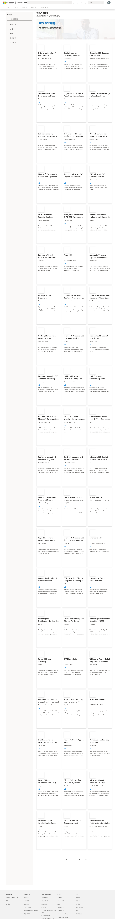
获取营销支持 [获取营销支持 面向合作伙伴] (44, 904)
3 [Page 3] (70, 859)
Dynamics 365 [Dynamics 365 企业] (61, 907)
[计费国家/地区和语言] (96, 2)
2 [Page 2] (66, 859)
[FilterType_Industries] (8, 33)
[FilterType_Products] (8, 29)
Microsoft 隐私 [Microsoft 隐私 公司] (79, 907)
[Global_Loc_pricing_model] (8, 42)
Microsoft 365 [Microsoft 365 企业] (61, 910)
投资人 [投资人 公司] (77, 910)
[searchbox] (21, 18)
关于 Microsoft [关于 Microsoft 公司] (79, 901)
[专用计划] (85, 2)
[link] (48, 62)
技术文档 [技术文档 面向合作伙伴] (43, 907)
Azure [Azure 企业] (59, 904)
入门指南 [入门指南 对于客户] (26, 901)
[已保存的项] (81, 2)
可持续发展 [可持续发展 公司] (79, 914)
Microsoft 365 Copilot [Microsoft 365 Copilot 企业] (63, 917)
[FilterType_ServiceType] (8, 38)
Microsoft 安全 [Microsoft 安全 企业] (61, 901)
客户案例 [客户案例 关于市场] (8, 904)
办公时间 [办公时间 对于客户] (26, 897)
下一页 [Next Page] (85, 859)
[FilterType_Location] (8, 24)
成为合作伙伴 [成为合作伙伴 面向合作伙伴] (44, 897)
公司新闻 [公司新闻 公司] (78, 904)
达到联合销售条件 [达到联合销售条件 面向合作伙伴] (45, 915)
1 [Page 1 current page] (62, 859)
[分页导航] (75, 861)
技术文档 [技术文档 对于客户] (26, 904)
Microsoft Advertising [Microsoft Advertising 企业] (63, 914)
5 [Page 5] (79, 859)
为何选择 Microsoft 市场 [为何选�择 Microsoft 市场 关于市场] (12, 897)
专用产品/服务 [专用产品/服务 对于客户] (27, 907)
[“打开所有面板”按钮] (6, 7)
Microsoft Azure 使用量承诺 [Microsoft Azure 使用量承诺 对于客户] (31, 910)
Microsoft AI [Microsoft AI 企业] (61, 897)
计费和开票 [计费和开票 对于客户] (27, 914)
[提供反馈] (73, 2)
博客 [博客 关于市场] (7, 901)
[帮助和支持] (77, 2)
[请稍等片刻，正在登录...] (109, 2)
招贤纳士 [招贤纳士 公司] (78, 897)
